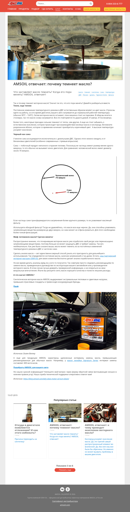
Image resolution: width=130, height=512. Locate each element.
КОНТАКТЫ (68, 9)
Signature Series (101, 95)
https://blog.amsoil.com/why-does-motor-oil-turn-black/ (46, 379)
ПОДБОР (35, 9)
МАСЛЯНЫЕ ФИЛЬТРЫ (115, 9)
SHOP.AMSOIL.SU (91, 9)
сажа (102, 92)
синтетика (95, 92)
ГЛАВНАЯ (12, 9)
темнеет (87, 92)
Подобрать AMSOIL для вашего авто (30, 367)
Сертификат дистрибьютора (65, 501)
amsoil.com (65, 505)
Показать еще (65, 470)
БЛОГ (57, 9)
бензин (85, 95)
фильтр (111, 95)
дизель (92, 95)
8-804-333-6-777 (114, 3)
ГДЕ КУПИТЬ (47, 9)
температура (110, 92)
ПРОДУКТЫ (24, 9)
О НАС (78, 9)
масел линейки (82, 360)
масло (81, 92)
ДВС (80, 95)
